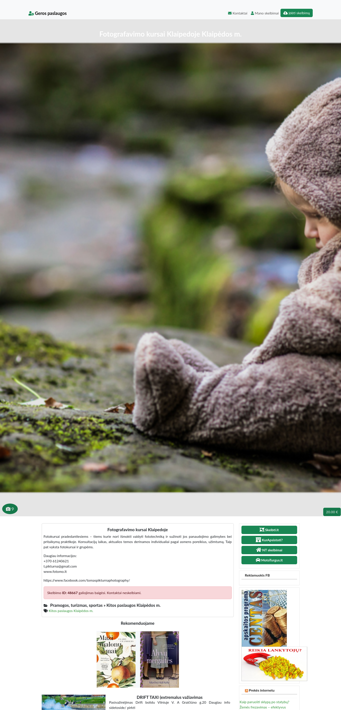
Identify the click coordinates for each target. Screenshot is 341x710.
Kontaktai (237, 13)
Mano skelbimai (265, 13)
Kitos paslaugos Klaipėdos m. (71, 611)
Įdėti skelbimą (296, 13)
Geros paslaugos (48, 13)
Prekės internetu (262, 690)
